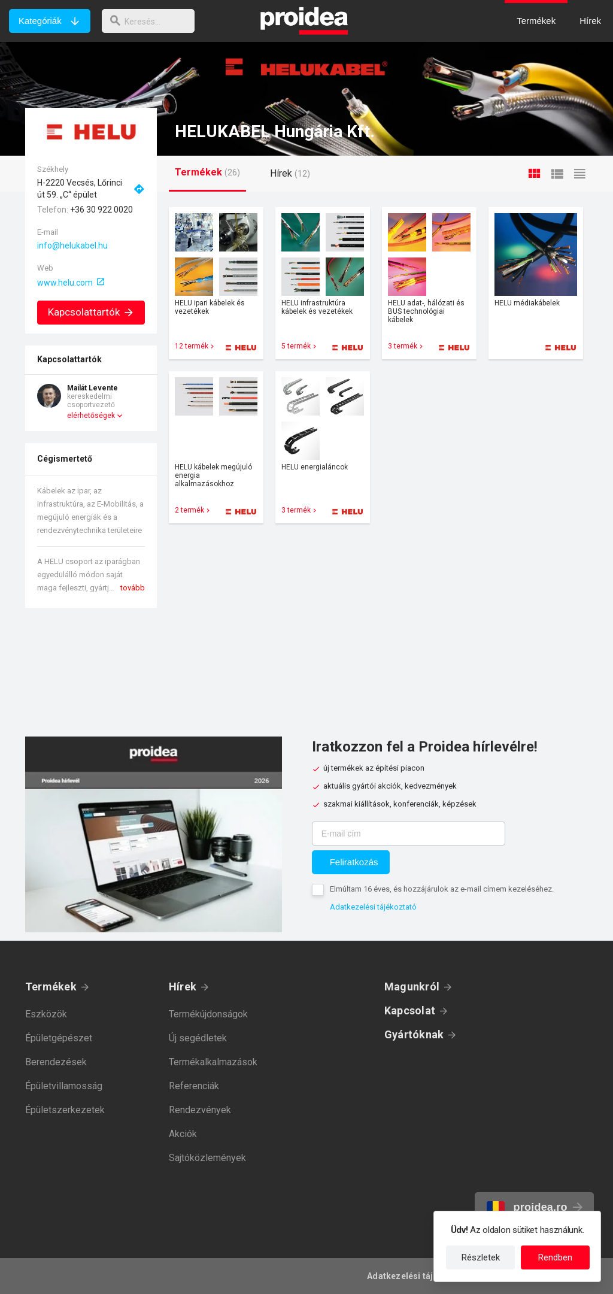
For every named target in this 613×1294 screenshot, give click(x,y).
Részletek (481, 1257)
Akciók (183, 1134)
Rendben (555, 1257)
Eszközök (46, 1014)
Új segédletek (198, 1038)
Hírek (182, 986)
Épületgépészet (58, 1038)
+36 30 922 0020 (101, 209)
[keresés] (151, 21)
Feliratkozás (354, 862)
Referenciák (194, 1086)
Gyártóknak (414, 1034)
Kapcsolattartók (91, 312)
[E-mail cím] (408, 834)
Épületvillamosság (63, 1086)
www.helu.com (65, 282)
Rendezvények (200, 1110)
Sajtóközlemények (207, 1157)
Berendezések (56, 1062)
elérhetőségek (91, 415)
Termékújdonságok (208, 1014)
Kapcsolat (409, 1010)
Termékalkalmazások (213, 1062)
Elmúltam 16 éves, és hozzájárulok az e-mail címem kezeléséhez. (442, 888)
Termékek (51, 986)
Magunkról (411, 986)
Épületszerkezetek (65, 1110)
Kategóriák (40, 21)
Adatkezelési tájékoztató (373, 906)
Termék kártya (216, 283)
